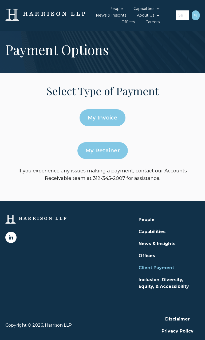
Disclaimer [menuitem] (177, 319)
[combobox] (182, 15)
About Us (145, 15)
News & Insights (111, 15)
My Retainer (102, 150)
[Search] (196, 15)
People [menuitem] (147, 219)
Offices (128, 22)
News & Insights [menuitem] (157, 243)
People (116, 8)
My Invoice (102, 117)
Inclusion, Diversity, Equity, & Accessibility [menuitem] (164, 283)
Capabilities (143, 8)
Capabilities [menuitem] (152, 231)
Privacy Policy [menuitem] (177, 331)
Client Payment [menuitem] (156, 267)
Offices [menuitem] (147, 255)
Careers (152, 22)
